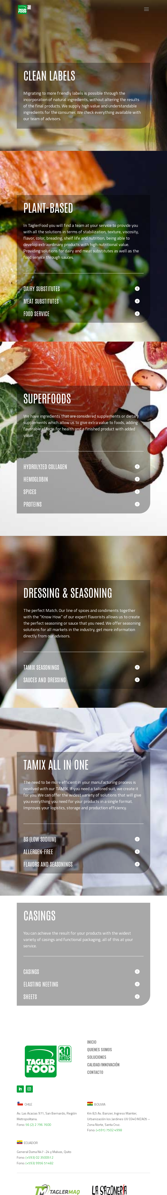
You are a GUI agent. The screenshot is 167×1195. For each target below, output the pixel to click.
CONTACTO (95, 1072)
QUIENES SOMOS (99, 1049)
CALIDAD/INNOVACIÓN (103, 1065)
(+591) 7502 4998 (109, 1129)
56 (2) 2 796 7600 (38, 1124)
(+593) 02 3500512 (39, 1157)
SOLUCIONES (96, 1057)
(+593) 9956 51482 (39, 1163)
